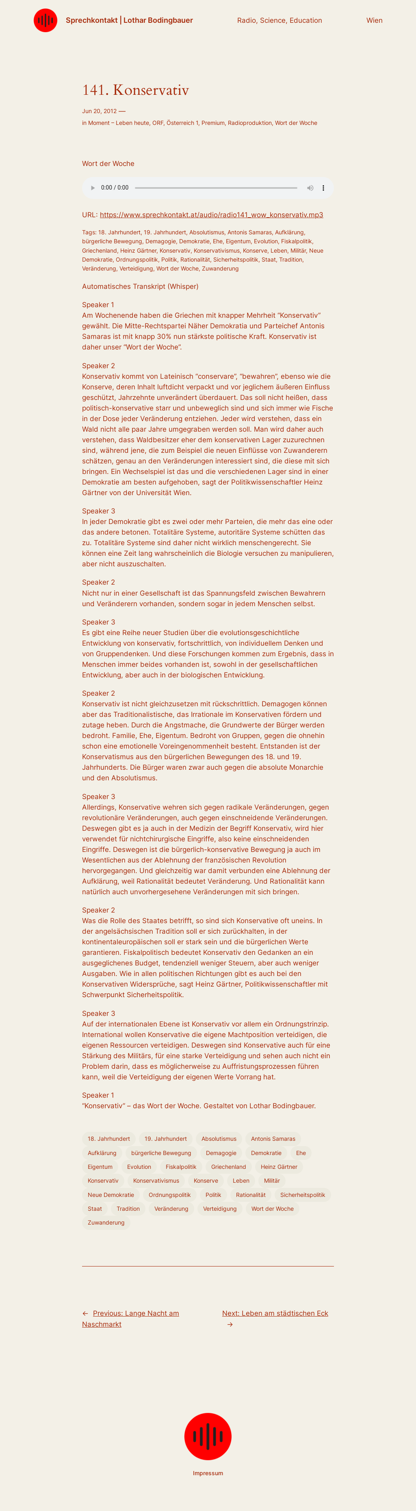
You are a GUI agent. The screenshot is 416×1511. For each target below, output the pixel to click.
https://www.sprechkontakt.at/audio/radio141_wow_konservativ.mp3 (211, 215)
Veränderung (99, 268)
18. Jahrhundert (119, 232)
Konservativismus (217, 250)
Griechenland (99, 250)
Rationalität (195, 259)
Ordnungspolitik (137, 259)
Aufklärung (289, 232)
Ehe (218, 241)
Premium (213, 122)
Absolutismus (206, 232)
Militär (298, 250)
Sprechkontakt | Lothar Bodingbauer (129, 20)
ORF (157, 122)
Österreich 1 (182, 122)
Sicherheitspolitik (235, 259)
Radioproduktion (250, 122)
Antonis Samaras (250, 232)
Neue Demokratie (111, 1194)
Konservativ (175, 250)
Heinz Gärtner (138, 250)
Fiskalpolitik (296, 241)
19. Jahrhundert (165, 232)
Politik (169, 259)
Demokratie (194, 241)
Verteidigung (136, 268)
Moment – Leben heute (118, 122)
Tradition (290, 259)
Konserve (255, 250)
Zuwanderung (220, 268)
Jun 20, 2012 (99, 110)
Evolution (266, 241)
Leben (279, 250)
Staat (269, 259)
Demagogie (160, 241)
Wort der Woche (296, 122)
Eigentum (238, 241)
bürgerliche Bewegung (112, 241)
